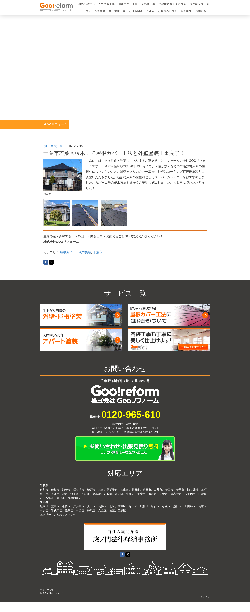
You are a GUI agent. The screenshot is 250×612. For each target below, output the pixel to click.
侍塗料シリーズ (199, 4)
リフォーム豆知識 (94, 11)
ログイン (205, 596)
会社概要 (186, 11)
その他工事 (148, 4)
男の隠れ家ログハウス (172, 4)
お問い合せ (202, 11)
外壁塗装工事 (106, 4)
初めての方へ (86, 4)
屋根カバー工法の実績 (75, 252)
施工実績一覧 (117, 11)
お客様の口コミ (167, 11)
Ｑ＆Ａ (150, 11)
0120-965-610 (131, 414)
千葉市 (97, 252)
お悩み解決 (136, 11)
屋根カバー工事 (128, 4)
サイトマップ (46, 590)
